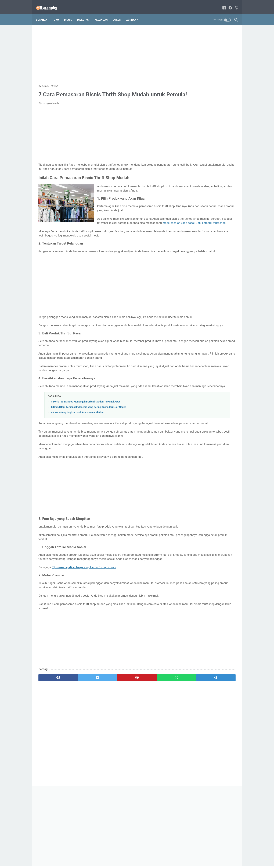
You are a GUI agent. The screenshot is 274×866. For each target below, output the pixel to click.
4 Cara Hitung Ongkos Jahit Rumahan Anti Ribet (77, 455)
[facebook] (51, 737)
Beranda (43, 13)
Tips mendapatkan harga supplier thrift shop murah (84, 626)
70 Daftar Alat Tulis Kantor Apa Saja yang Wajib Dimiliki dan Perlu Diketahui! (208, 152)
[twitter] (78, 737)
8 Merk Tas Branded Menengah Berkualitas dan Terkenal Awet (85, 444)
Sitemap (131, 853)
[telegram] (157, 737)
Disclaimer (145, 853)
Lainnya (133, 13)
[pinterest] (104, 737)
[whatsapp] (131, 737)
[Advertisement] (104, 50)
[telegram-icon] (227, 4)
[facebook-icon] (221, 4)
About (108, 853)
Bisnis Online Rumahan (141, 860)
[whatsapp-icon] (234, 4)
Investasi (86, 13)
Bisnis (70, 13)
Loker (119, 13)
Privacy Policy (161, 853)
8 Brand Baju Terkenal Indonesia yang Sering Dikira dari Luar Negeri (89, 449)
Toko (58, 13)
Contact (119, 853)
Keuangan (103, 13)
